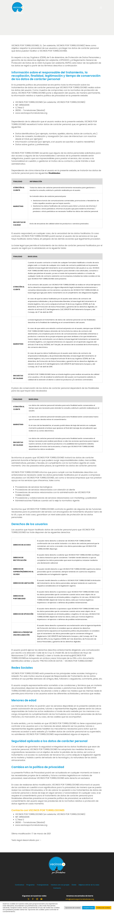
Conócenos (19, 885)
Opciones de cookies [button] (72, 908)
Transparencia (42, 885)
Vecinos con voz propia (60, 885)
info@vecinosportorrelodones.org (80, 899)
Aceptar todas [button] (88, 908)
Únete (74, 885)
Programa (30, 885)
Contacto (57, 888)
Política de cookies (103, 908)
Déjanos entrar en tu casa (89, 885)
